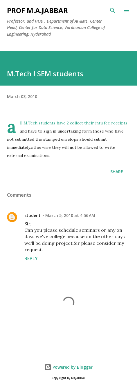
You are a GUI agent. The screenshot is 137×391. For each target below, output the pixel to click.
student (32, 215)
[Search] (112, 10)
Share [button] (116, 171)
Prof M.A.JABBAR (37, 10)
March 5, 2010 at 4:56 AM (70, 215)
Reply (31, 258)
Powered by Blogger (68, 367)
